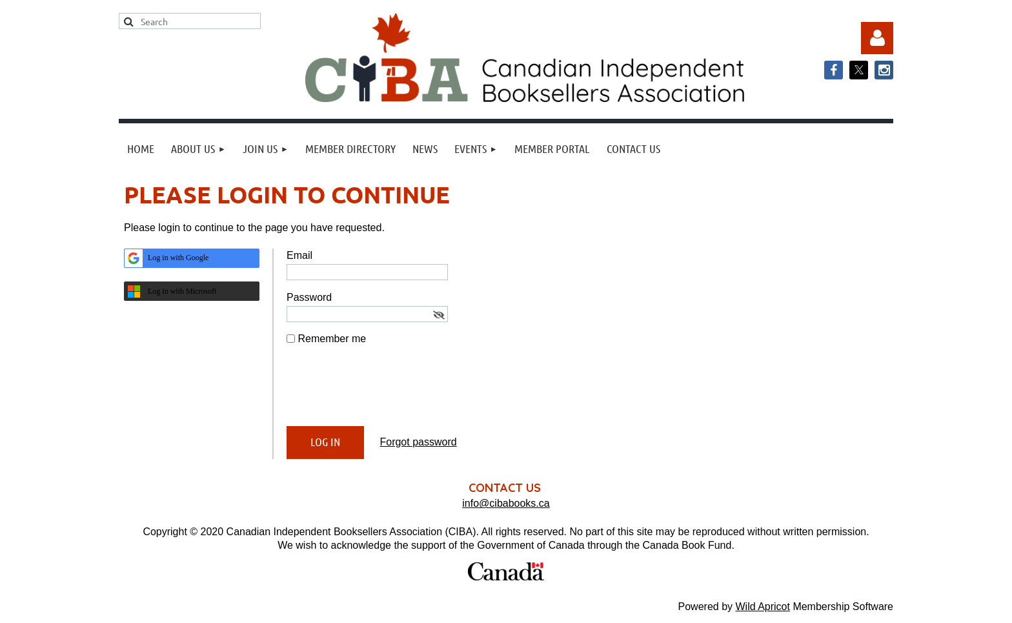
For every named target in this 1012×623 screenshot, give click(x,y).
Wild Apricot (762, 606)
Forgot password (418, 441)
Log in (877, 38)
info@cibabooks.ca (505, 503)
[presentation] (385, 391)
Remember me (332, 338)
